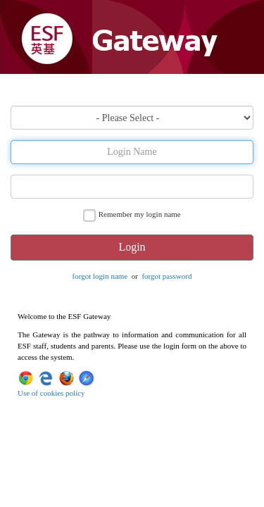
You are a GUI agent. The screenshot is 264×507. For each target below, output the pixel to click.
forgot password (166, 276)
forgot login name (100, 276)
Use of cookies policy (51, 393)
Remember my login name (140, 214)
